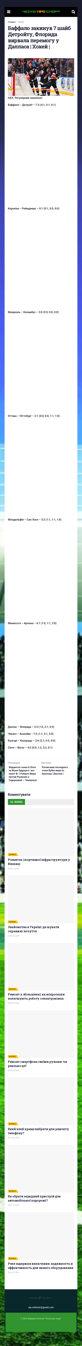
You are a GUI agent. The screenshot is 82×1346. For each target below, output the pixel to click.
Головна (11, 22)
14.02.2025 (13, 1152)
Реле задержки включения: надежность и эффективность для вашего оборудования (40, 1280)
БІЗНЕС (12, 869)
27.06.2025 (13, 950)
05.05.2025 (13, 1017)
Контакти (46, 1312)
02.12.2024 (13, 1286)
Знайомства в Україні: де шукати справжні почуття (33, 943)
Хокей (21, 22)
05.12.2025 (13, 883)
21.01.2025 (13, 1219)
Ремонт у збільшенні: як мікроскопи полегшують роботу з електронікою (36, 1010)
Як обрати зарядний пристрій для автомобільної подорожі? (34, 1212)
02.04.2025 (13, 1084)
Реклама (34, 1312)
